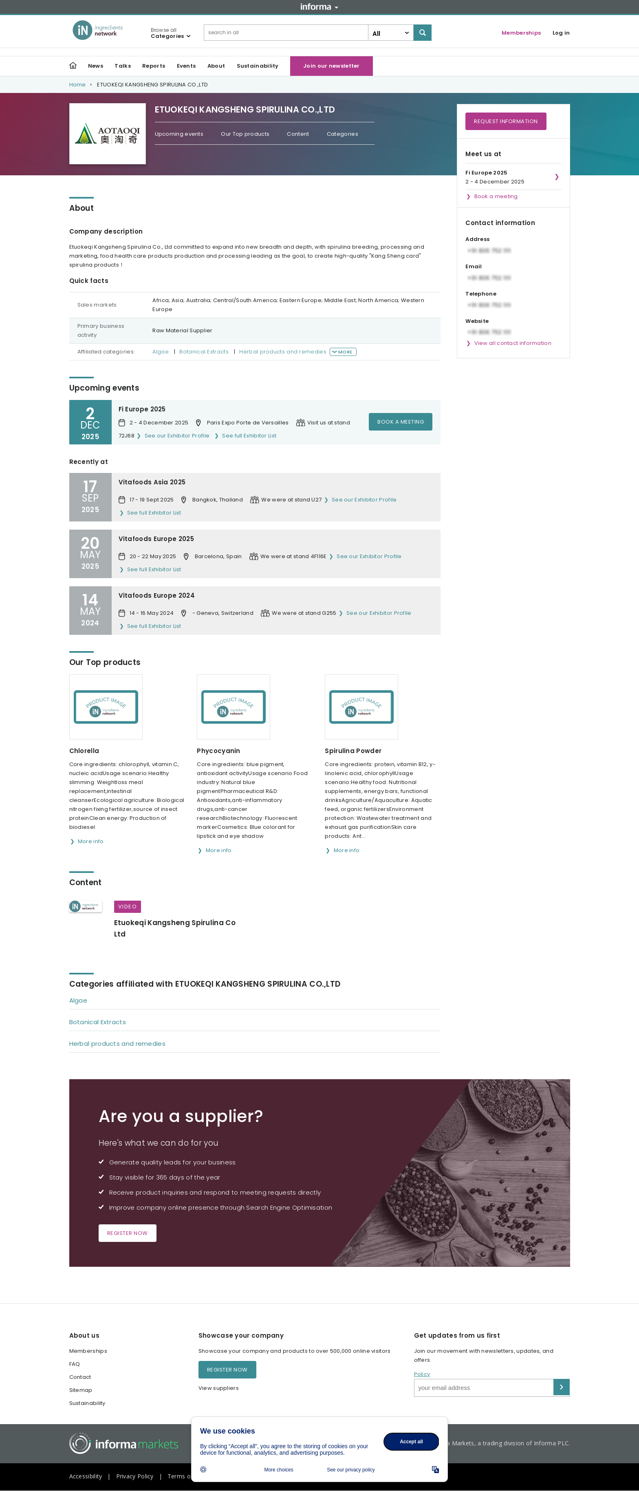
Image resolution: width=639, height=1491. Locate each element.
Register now (127, 1233)
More (345, 352)
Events (186, 66)
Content (298, 134)
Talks (123, 66)
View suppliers (218, 1388)
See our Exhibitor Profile (177, 436)
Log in (561, 33)
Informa (319, 6)
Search (423, 32)
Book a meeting (400, 422)
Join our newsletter (331, 66)
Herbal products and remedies (282, 352)
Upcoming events (179, 134)
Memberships (521, 33)
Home (77, 84)
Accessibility (85, 1476)
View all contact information (512, 343)
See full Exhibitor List (249, 436)
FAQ (74, 1364)
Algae (160, 352)
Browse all (167, 33)
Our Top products (245, 134)
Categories (342, 134)
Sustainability (258, 66)
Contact (80, 1377)
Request (506, 121)
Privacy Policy (135, 1476)
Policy (422, 1374)
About (216, 66)
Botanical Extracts (203, 352)
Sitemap (81, 1390)
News (95, 66)
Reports (153, 66)
